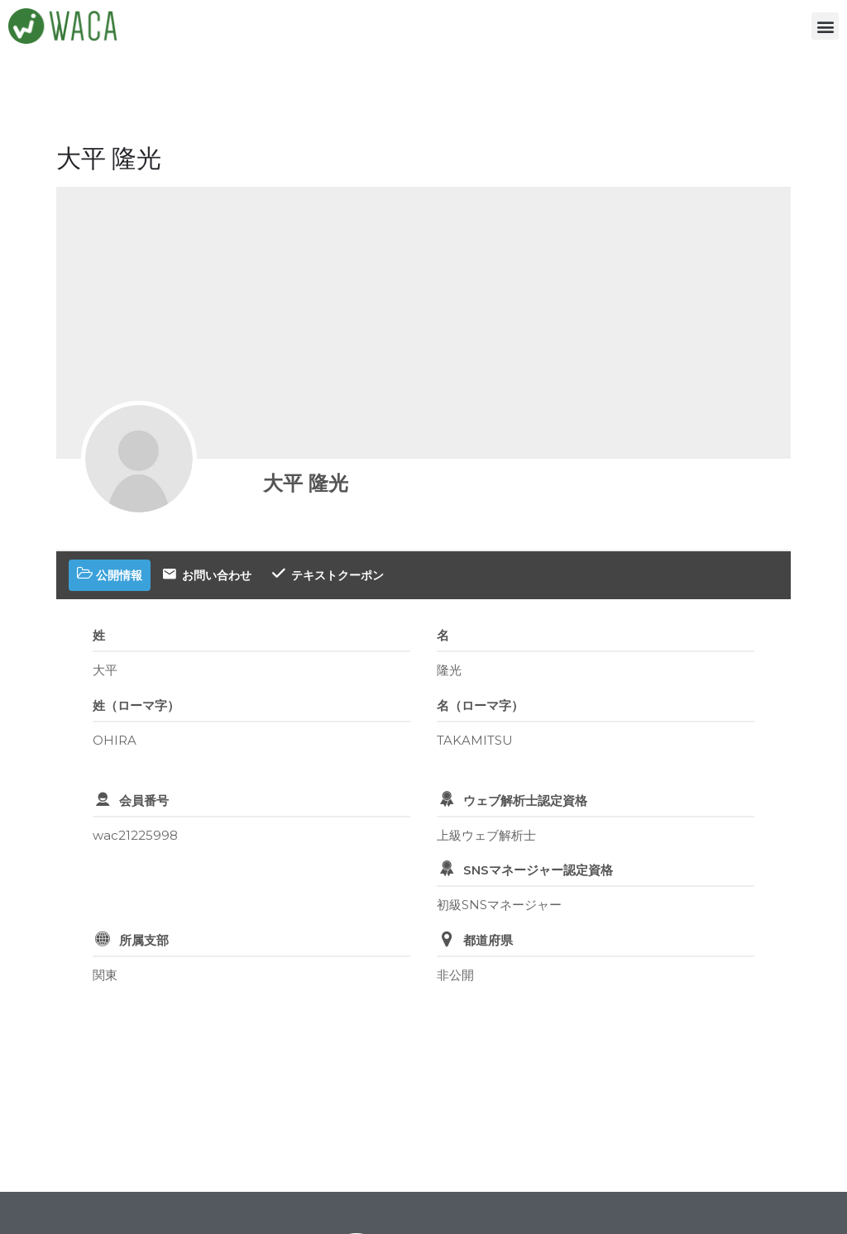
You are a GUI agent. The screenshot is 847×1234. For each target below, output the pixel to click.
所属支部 (144, 940)
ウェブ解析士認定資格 (525, 800)
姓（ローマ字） (136, 705)
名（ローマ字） (480, 705)
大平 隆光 (305, 483)
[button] (825, 26)
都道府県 (488, 940)
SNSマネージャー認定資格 (538, 870)
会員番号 (144, 800)
